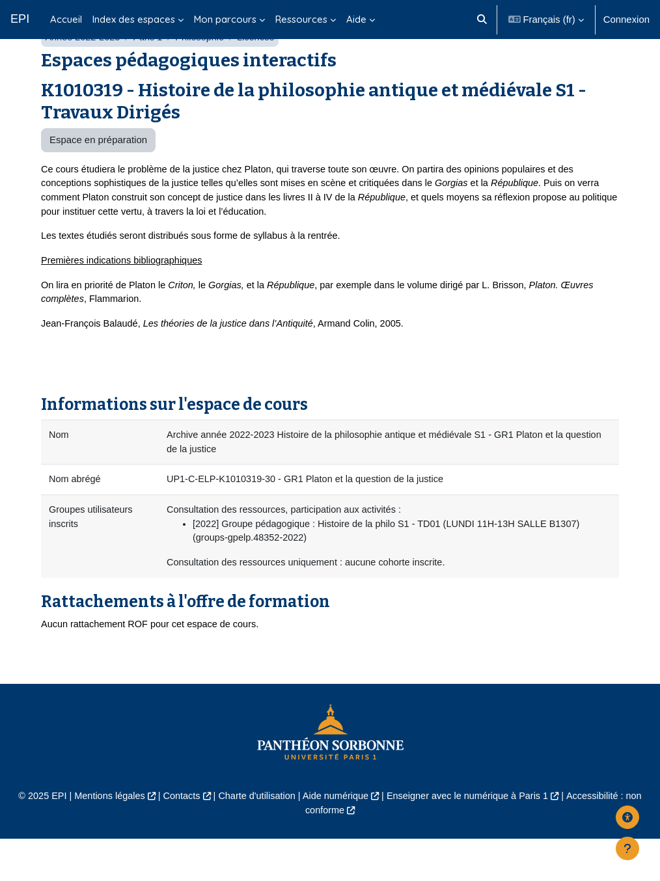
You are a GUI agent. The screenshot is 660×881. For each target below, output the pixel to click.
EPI (19, 18)
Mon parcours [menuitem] (225, 19)
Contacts (177, 839)
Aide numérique (336, 839)
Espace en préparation (98, 173)
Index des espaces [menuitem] (133, 19)
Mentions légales (103, 839)
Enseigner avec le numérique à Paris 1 (471, 839)
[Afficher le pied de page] (627, 848)
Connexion (626, 19)
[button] (482, 19)
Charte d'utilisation (254, 839)
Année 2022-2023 (83, 70)
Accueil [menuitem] (66, 19)
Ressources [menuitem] (301, 19)
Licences (261, 70)
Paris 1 (150, 70)
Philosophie (204, 70)
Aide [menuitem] (356, 19)
